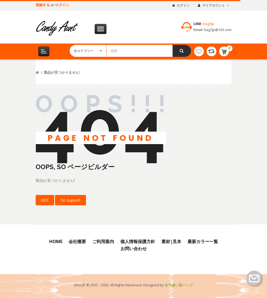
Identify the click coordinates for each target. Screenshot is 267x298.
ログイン (62, 4)
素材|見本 (171, 241)
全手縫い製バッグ (179, 285)
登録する (43, 4)
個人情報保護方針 (137, 241)
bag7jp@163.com (217, 29)
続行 (45, 200)
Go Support (70, 200)
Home (55, 241)
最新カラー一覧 (203, 241)
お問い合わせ (134, 249)
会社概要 (77, 241)
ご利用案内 (103, 241)
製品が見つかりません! (62, 72)
